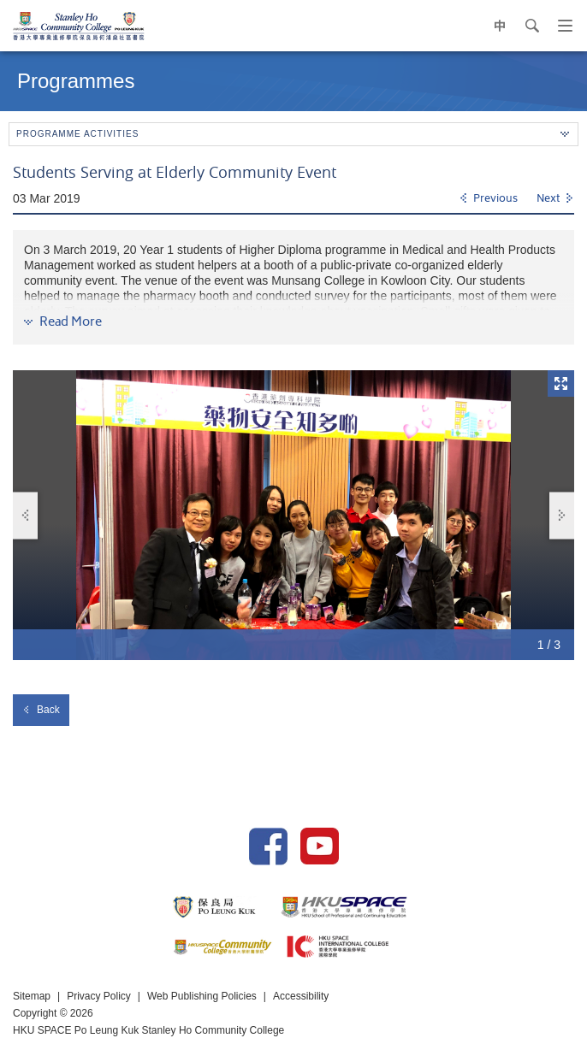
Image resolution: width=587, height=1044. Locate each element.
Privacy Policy (99, 996)
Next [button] (562, 515)
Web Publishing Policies (202, 996)
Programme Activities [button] (292, 134)
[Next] (555, 199)
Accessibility (301, 996)
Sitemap (31, 996)
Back (41, 710)
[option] (293, 515)
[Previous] (488, 199)
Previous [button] (25, 515)
